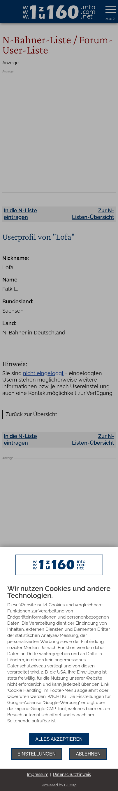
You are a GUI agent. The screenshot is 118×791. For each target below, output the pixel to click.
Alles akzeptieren (59, 739)
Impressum (37, 774)
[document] (59, 659)
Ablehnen (88, 753)
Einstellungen (36, 753)
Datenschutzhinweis (72, 774)
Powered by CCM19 (59, 785)
